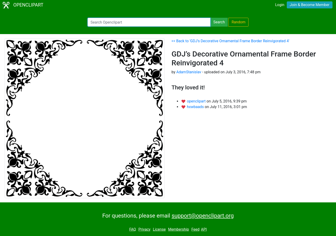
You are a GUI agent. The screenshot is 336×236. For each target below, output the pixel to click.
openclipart (196, 101)
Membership (178, 229)
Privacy (144, 229)
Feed (195, 229)
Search (219, 22)
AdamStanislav (188, 72)
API (204, 229)
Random (238, 22)
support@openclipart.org (203, 215)
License (159, 229)
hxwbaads (196, 107)
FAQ (132, 229)
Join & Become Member (309, 5)
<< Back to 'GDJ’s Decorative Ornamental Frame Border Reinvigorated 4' (230, 41)
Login (279, 5)
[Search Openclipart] (149, 22)
